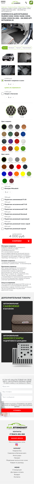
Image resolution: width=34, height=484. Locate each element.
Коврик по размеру (17, 462)
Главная (4, 7)
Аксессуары (17, 455)
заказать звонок (17, 438)
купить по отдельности (12, 87)
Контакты (17, 477)
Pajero (28, 7)
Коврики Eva (12, 7)
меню (3, 2)
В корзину (21, 241)
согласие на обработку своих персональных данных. (17, 405)
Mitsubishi (21, 7)
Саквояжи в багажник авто (17, 453)
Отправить (17, 410)
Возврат (17, 474)
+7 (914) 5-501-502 (17, 434)
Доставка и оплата (17, 472)
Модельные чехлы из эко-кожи (17, 460)
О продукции (17, 470)
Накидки (17, 458)
